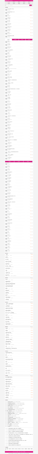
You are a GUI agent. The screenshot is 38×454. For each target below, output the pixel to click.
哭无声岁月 (7, 344)
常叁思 (6, 362)
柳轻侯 (6, 295)
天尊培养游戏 (7, 299)
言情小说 (6, 404)
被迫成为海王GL (7, 263)
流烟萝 (6, 393)
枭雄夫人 (7, 288)
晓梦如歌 (6, 275)
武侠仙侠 (19, 3)
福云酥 (6, 315)
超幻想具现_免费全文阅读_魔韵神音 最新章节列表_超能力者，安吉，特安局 (17, 440)
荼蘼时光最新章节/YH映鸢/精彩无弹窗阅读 (13, 443)
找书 (32, 0)
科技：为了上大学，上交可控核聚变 (10, 312)
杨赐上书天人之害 (16, 404)
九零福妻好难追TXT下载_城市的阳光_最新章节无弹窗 (15, 437)
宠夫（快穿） (7, 259)
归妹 (6, 368)
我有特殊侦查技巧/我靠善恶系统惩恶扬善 (10, 283)
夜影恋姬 (6, 322)
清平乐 (6, 361)
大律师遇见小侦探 (8, 272)
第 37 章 (13, 426)
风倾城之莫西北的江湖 (8, 381)
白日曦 (6, 264)
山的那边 (6, 353)
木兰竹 (6, 371)
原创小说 (6, 405)
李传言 (6, 335)
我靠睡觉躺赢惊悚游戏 (8, 341)
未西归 (6, 286)
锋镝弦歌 (6, 373)
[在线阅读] (32, 254)
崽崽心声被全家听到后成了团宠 (9, 359)
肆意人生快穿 (7, 388)
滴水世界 (6, 364)
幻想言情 (14, 3)
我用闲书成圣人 (7, 290)
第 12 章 (14, 417)
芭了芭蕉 (6, 391)
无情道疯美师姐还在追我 (11, 409)
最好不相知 (7, 390)
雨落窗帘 (6, 284)
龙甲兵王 (7, 279)
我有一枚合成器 (7, 321)
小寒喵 (6, 333)
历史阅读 (29, 3)
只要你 (6, 270)
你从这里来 (9, 414)
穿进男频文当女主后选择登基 (12, 418)
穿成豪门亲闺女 (7, 392)
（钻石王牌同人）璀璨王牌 (9, 339)
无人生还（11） (20, 422)
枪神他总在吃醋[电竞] (8, 310)
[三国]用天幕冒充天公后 (11, 404)
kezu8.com (8, 0)
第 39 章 (13, 423)
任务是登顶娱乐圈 (10, 417)
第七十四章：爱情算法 (16, 408)
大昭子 (6, 306)
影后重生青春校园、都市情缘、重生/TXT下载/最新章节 (15, 428)
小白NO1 (6, 273)
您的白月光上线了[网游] (8, 261)
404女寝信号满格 (10, 408)
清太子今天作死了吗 (8, 370)
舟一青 (6, 262)
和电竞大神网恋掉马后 (8, 319)
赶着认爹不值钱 (15, 405)
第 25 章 (16, 409)
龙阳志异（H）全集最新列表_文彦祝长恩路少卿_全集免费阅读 (16, 431)
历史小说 (9, 3)
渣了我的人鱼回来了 (8, 268)
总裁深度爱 (7, 397)
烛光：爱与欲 (10, 423)
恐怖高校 (7, 330)
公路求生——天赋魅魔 (18, 413)
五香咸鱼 (6, 324)
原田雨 (6, 293)
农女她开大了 (10, 426)
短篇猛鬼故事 (7, 292)
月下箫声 (6, 382)
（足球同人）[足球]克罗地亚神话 (9, 303)
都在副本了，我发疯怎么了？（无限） (13, 422)
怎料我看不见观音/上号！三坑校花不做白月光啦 (11, 348)
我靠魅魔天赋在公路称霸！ (11, 413)
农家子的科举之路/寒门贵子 (9, 352)
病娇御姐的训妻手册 (8, 281)
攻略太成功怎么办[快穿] (8, 379)
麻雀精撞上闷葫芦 (10, 405)
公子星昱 (6, 384)
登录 (31, 0)
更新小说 (24, 3)
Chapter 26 (12, 414)
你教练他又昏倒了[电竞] (8, 332)
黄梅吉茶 (6, 304)
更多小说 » (31, 253)
